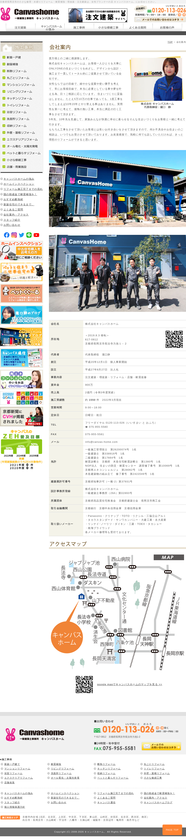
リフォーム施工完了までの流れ (23, 189)
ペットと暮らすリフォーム (113, 777)
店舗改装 (9, 782)
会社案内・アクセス (16, 214)
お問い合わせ (12, 225)
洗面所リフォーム (61, 773)
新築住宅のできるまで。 (19, 204)
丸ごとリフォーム (154, 764)
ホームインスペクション (19, 183)
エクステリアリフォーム (18, 777)
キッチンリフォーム (109, 768)
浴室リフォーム (13, 773)
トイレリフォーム (154, 768)
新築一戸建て (12, 764)
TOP (170, 42)
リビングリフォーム (62, 768)
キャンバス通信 (106, 802)
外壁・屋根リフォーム (157, 773)
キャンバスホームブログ (158, 802)
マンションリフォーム (17, 768)
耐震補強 (56, 764)
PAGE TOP (172, 830)
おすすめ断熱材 (13, 199)
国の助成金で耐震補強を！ (20, 194)
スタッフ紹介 (12, 219)
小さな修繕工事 (153, 777)
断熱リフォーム (106, 764)
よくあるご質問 (13, 209)
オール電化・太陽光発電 (65, 777)
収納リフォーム (106, 773)
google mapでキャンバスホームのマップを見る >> (129, 684)
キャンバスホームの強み (19, 178)
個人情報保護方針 (14, 807)
